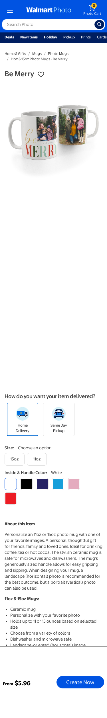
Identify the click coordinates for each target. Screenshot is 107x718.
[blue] (42, 484)
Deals (9, 37)
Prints (86, 37)
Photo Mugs (58, 54)
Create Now (80, 682)
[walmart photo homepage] (48, 10)
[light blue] (58, 484)
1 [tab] (48, 190)
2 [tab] (57, 190)
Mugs (37, 54)
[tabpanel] (53, 133)
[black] (26, 484)
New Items (29, 37)
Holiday (50, 37)
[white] (11, 484)
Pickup (69, 37)
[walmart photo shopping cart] (92, 10)
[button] (40, 74)
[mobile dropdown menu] (10, 10)
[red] (11, 498)
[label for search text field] (48, 24)
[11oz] (37, 459)
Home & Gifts (15, 54)
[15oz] (15, 459)
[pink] (74, 484)
